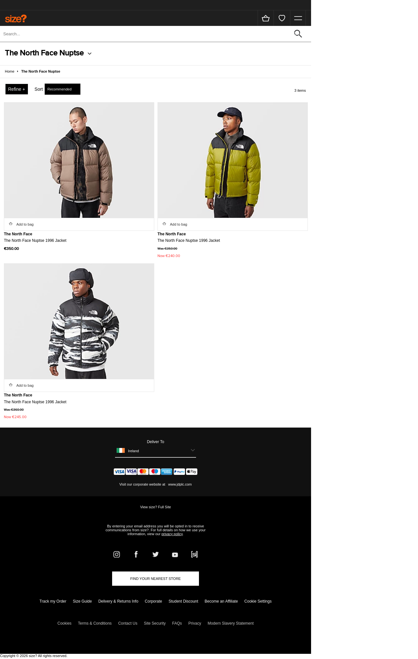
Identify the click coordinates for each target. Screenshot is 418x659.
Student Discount (183, 601)
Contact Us (127, 623)
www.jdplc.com (179, 484)
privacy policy (171, 534)
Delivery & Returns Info (118, 601)
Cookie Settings (258, 601)
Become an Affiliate (221, 601)
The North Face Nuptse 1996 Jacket (35, 240)
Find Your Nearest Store (155, 579)
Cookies (64, 623)
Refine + (16, 89)
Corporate (153, 601)
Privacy (194, 623)
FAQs (177, 623)
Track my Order (53, 601)
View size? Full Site (155, 507)
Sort (39, 89)
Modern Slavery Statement (231, 623)
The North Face (18, 234)
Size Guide (82, 601)
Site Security (155, 623)
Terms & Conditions (95, 623)
